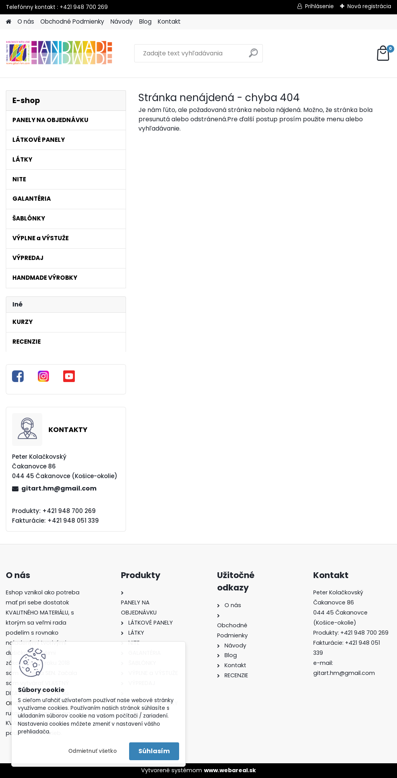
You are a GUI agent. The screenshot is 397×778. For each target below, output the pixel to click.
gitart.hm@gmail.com (59, 488)
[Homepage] (8, 21)
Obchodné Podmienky (72, 21)
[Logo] (59, 53)
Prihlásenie (319, 6)
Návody (121, 21)
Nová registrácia (369, 6)
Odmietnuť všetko (92, 751)
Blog (145, 21)
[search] (253, 56)
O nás (25, 21)
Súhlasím (154, 751)
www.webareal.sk (230, 770)
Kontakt (169, 21)
